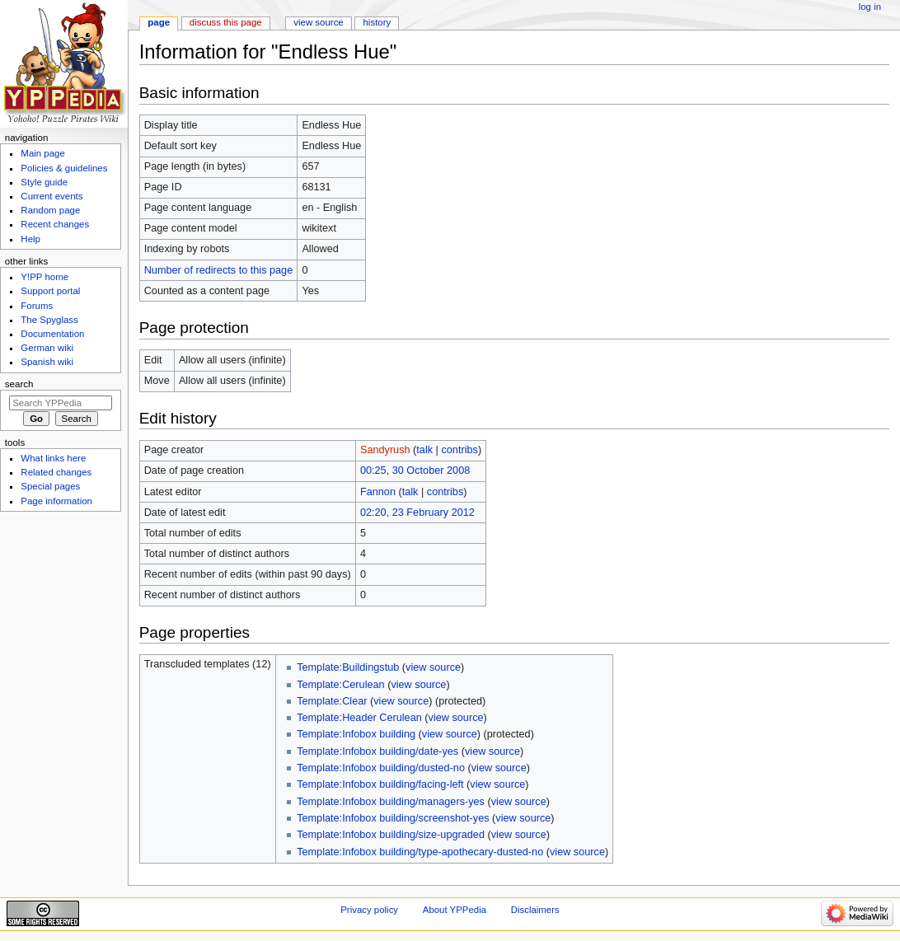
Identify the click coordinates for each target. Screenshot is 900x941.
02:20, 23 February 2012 (417, 512)
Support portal (50, 291)
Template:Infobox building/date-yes (377, 751)
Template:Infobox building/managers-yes (391, 802)
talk (424, 450)
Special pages (50, 486)
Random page (50, 210)
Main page (43, 153)
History (377, 22)
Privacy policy (369, 910)
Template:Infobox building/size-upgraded (391, 834)
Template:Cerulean (341, 685)
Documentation (52, 334)
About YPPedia (454, 910)
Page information (56, 501)
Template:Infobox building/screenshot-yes (393, 818)
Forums (37, 306)
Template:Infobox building (356, 734)
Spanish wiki (47, 362)
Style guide (44, 182)
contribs (459, 450)
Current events (51, 196)
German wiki (47, 348)
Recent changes (55, 224)
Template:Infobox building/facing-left (380, 784)
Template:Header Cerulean (359, 717)
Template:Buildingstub (348, 667)
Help (30, 239)
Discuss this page (226, 22)
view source (433, 667)
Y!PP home (44, 277)
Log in (870, 7)
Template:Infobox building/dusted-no (381, 768)
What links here (53, 458)
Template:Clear (332, 701)
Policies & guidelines (64, 168)
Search (19, 384)
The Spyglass (49, 320)
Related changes (56, 472)
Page (159, 22)
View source (318, 22)
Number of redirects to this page (218, 270)
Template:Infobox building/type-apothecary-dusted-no (420, 852)
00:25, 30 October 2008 (415, 470)
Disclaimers (535, 910)
